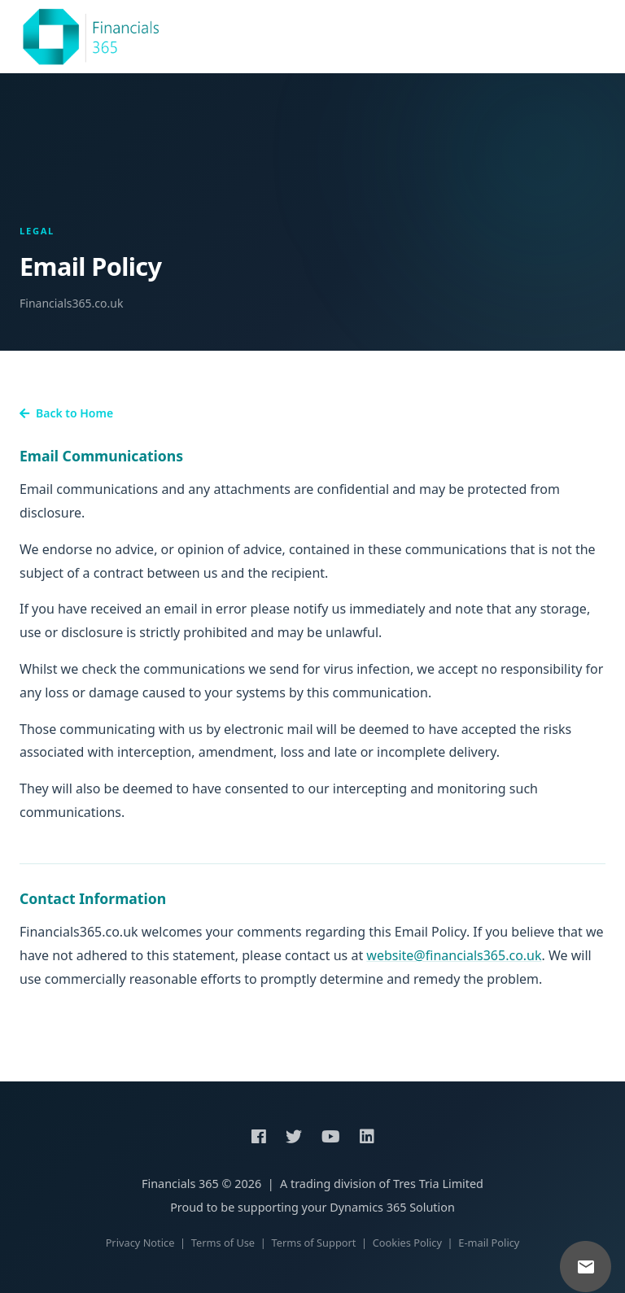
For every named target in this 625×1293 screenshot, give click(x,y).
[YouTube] (330, 1136)
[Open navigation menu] (594, 36)
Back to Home (66, 413)
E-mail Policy (488, 1242)
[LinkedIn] (367, 1136)
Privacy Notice (140, 1242)
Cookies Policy (407, 1242)
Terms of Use (223, 1242)
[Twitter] (294, 1136)
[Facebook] (258, 1136)
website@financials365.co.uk (453, 955)
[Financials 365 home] (91, 36)
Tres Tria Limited (438, 1183)
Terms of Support (313, 1242)
